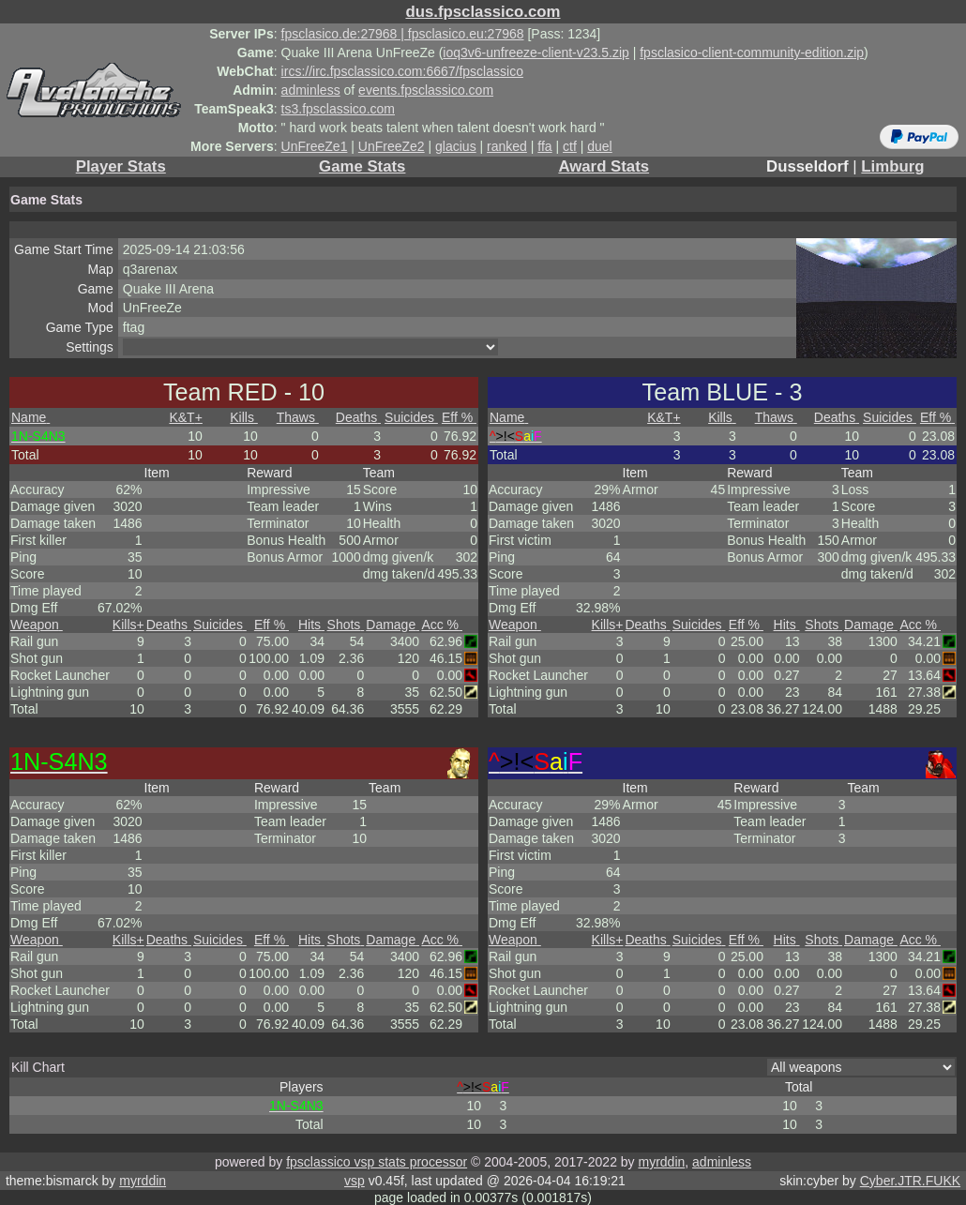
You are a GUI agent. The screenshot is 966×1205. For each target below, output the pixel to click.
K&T (185, 417)
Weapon (36, 624)
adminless (310, 90)
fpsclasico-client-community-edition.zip (752, 52)
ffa (544, 146)
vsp (354, 1180)
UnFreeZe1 (314, 146)
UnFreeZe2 (391, 146)
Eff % (459, 417)
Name (30, 417)
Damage (392, 624)
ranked (507, 146)
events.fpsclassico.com (425, 90)
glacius (455, 146)
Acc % (441, 624)
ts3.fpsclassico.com (338, 108)
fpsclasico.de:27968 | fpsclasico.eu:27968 (402, 33)
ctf (570, 146)
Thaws (298, 417)
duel (599, 146)
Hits (311, 624)
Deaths (358, 417)
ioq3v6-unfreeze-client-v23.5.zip (535, 52)
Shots (346, 624)
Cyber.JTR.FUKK (910, 1180)
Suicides (411, 417)
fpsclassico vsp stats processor (376, 1161)
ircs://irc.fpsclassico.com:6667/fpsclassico (402, 71)
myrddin (661, 1161)
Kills (244, 417)
